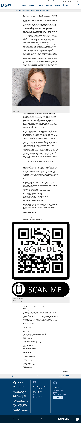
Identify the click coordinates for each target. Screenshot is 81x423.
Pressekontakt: (27, 352)
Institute (41, 5)
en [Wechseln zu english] (79, 1)
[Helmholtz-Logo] (63, 419)
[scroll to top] (77, 419)
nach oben (40, 376)
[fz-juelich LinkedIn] (61, 376)
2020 (31, 10)
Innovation (49, 5)
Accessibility (44, 418)
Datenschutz (38, 418)
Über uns (65, 5)
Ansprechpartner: (28, 327)
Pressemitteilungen (25, 10)
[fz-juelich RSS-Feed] (68, 376)
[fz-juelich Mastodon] (59, 376)
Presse (47, 0)
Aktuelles (23, 5)
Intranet (58, 0)
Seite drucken (15, 376)
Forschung (32, 5)
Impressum (32, 418)
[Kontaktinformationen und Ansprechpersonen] (70, 1)
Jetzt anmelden (58, 397)
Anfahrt (36, 397)
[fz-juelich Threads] (65, 376)
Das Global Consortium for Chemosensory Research (38, 161)
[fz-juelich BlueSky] (67, 376)
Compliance (50, 418)
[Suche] (79, 5)
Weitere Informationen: (29, 212)
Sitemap (52, 0)
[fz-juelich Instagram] (63, 376)
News (20, 10)
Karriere (57, 5)
